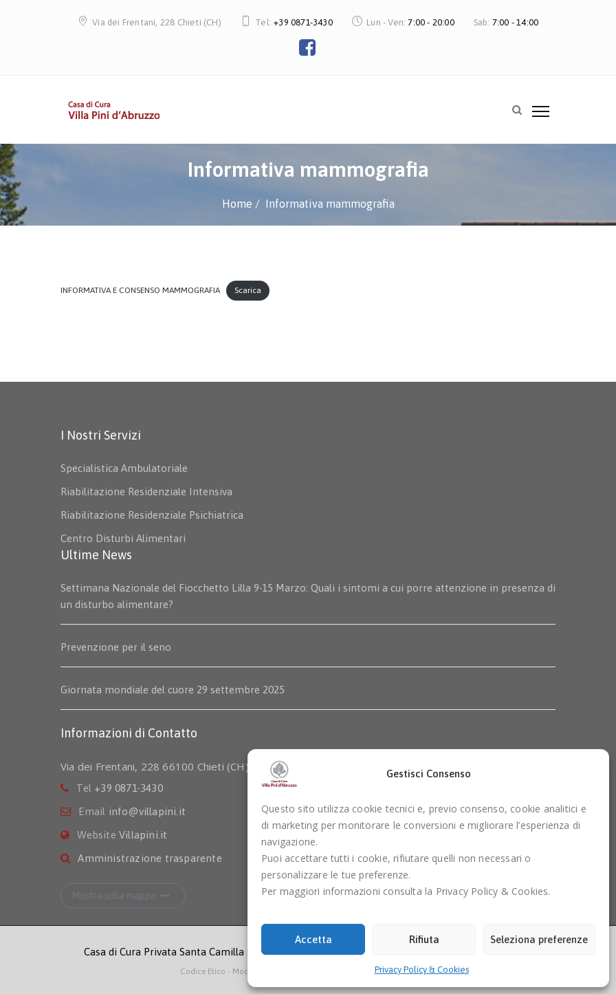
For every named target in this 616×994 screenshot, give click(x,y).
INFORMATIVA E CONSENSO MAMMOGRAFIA (140, 290)
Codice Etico (204, 971)
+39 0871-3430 (303, 22)
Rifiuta (424, 939)
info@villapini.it (147, 811)
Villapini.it (143, 835)
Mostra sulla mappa (123, 895)
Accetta (313, 939)
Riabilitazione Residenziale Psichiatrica (151, 515)
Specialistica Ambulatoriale (124, 468)
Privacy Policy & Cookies (422, 969)
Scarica (247, 290)
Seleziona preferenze (539, 939)
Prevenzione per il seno (115, 647)
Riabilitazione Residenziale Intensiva (146, 491)
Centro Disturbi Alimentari (123, 538)
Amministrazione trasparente (149, 858)
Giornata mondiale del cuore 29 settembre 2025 (172, 689)
